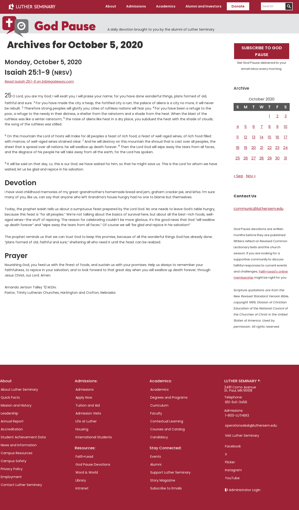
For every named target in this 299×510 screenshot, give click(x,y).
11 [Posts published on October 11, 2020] (237, 136)
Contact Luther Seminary (21, 484)
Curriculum (159, 404)
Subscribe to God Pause (262, 50)
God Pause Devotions (92, 463)
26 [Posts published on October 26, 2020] (245, 157)
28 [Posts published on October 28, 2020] (261, 157)
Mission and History (16, 404)
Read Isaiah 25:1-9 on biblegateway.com (37, 80)
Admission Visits (88, 412)
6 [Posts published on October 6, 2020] (254, 125)
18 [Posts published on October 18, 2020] (237, 146)
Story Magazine (162, 479)
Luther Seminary (32, 6)
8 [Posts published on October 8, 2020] (269, 125)
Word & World (86, 471)
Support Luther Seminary (170, 471)
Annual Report (12, 420)
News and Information (19, 444)
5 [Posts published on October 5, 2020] (245, 125)
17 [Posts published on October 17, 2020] (285, 136)
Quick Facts (10, 396)
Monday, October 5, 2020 (43, 61)
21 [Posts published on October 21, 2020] (261, 146)
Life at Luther (86, 420)
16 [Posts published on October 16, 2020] (277, 136)
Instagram (233, 469)
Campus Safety (13, 460)
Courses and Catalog (167, 428)
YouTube (232, 477)
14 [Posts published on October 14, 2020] (261, 136)
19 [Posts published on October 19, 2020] (245, 146)
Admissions (84, 388)
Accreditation (12, 428)
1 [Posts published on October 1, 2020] (269, 115)
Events (155, 455)
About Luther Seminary (19, 388)
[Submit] (289, 6)
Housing (81, 428)
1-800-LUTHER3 (237, 414)
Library (80, 479)
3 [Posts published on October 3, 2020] (286, 115)
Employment (11, 476)
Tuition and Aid (87, 404)
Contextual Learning (166, 420)
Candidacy (159, 436)
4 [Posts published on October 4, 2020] (237, 125)
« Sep (238, 175)
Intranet (82, 487)
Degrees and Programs (169, 396)
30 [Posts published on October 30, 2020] (277, 157)
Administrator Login (244, 489)
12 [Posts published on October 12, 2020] (245, 136)
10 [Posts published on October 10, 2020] (285, 125)
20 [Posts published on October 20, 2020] (253, 146)
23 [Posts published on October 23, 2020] (277, 146)
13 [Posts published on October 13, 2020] (253, 136)
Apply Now (83, 396)
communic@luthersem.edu (258, 207)
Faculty (156, 412)
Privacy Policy (12, 468)
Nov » (251, 175)
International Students (93, 436)
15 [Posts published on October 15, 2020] (269, 136)
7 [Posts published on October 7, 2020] (261, 125)
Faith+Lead (84, 455)
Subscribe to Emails (166, 487)
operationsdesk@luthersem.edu (251, 424)
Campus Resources (16, 452)
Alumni (155, 463)
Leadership (9, 412)
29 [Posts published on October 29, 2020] (269, 157)
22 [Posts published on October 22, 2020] (269, 146)
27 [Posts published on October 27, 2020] (253, 157)
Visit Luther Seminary (242, 434)
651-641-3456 (236, 401)
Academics (159, 388)
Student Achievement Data (23, 436)
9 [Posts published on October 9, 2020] (277, 125)
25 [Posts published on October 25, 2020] (237, 157)
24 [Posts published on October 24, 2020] (285, 146)
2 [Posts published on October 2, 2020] (277, 115)
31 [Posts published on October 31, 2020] (285, 157)
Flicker (230, 461)
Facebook (233, 445)
